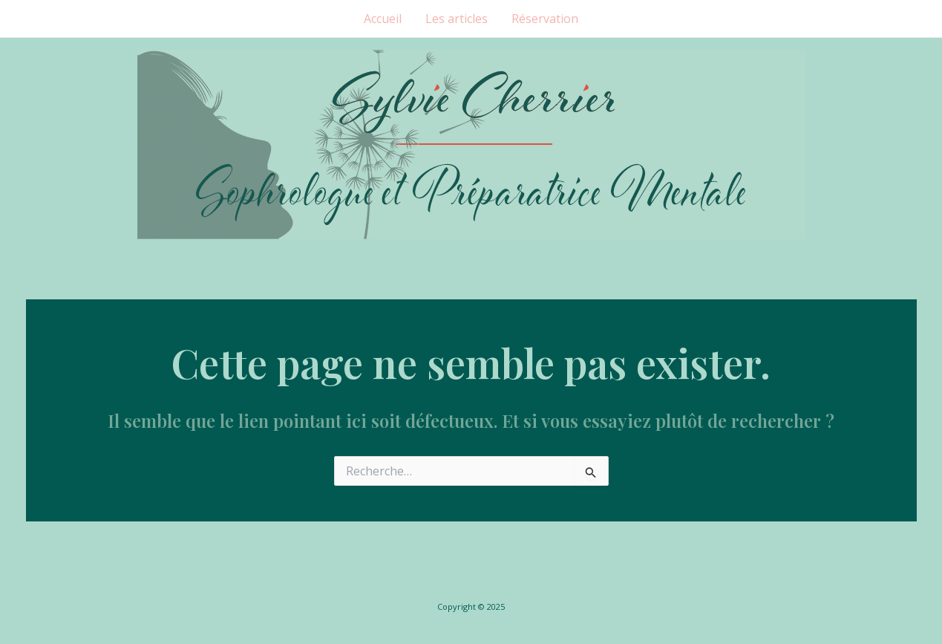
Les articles (456, 18)
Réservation (544, 18)
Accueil (383, 18)
